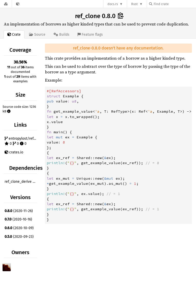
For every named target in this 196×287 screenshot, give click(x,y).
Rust (134, 4)
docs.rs (112, 4)
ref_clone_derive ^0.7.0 (21, 181)
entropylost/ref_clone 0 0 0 (21, 141)
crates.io (14, 152)
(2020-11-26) (19, 211)
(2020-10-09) (19, 228)
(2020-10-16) (18, 219)
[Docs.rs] (6, 4)
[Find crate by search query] (174, 4)
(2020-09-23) (19, 236)
